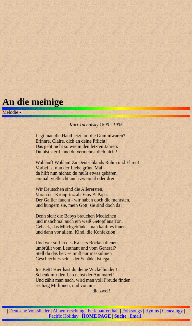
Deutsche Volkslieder (29, 310)
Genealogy (172, 310)
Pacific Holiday (63, 316)
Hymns (152, 310)
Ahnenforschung (68, 310)
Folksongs (132, 310)
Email (135, 316)
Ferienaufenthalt (103, 310)
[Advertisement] (96, 49)
